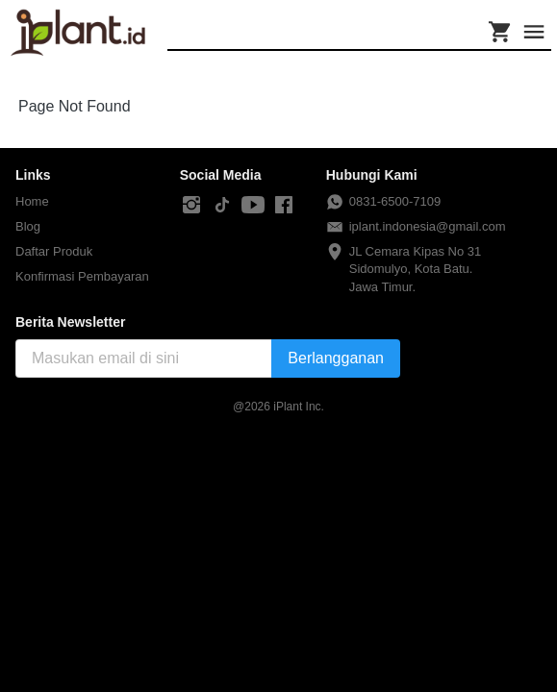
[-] (191, 205)
